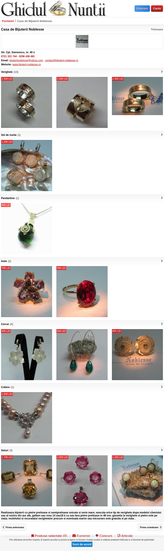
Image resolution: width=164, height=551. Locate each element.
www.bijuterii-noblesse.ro (26, 64)
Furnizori (8, 21)
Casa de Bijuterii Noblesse (34, 21)
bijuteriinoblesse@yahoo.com (26, 60)
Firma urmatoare (149, 527)
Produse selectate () (49, 536)
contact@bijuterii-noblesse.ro (61, 60)
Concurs (103, 536)
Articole (125, 536)
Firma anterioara (15, 527)
